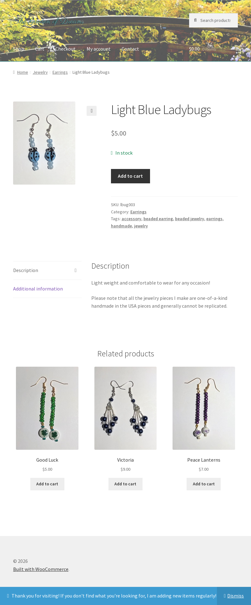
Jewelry (40, 72)
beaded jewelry (189, 218)
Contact (130, 49)
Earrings (60, 72)
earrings (214, 218)
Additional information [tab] (38, 288)
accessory (131, 218)
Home (22, 72)
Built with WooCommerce (40, 569)
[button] (92, 111)
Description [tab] (25, 270)
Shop (18, 49)
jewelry (141, 226)
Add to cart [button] (47, 484)
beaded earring (158, 218)
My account (99, 49)
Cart (39, 49)
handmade (121, 226)
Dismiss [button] (235, 596)
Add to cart (130, 176)
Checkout (65, 49)
